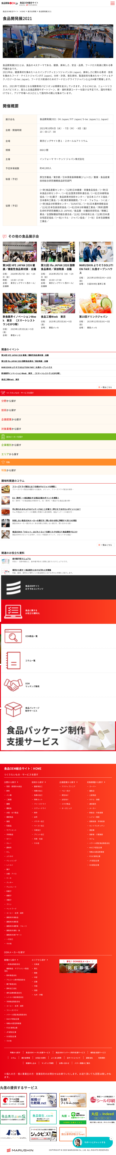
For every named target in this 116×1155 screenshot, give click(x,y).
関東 (35, 973)
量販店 (91, 791)
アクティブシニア (68, 786)
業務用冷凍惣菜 (12, 922)
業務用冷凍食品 (12, 917)
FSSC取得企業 (94, 856)
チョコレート (11, 887)
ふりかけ (9, 856)
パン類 (8, 795)
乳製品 (8, 826)
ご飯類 (8, 799)
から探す (8, 401)
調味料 (8, 847)
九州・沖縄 (38, 995)
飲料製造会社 (11, 975)
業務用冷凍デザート (14, 935)
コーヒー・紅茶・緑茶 (15, 913)
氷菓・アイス (11, 874)
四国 (35, 990)
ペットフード (11, 908)
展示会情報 (32, 11)
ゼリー (8, 839)
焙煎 (35, 817)
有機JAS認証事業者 (96, 852)
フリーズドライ (40, 804)
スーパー (92, 786)
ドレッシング (11, 860)
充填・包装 (38, 839)
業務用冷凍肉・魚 (13, 930)
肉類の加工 (38, 791)
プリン (8, 904)
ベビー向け (66, 791)
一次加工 (9, 939)
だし (8, 852)
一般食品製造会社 (13, 964)
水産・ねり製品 (12, 812)
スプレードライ (40, 808)
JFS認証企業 (94, 860)
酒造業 (91, 830)
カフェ (91, 839)
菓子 (8, 869)
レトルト (9, 865)
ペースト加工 (39, 826)
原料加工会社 (11, 988)
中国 (35, 986)
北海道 (36, 964)
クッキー (9, 882)
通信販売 (92, 804)
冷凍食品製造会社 (13, 1001)
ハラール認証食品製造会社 (99, 843)
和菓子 (8, 891)
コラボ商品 (66, 804)
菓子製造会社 (11, 984)
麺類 (8, 804)
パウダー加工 (39, 821)
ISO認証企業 (94, 865)
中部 (35, 977)
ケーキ (8, 878)
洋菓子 (8, 900)
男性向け (65, 795)
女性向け (65, 799)
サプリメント (11, 830)
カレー (8, 843)
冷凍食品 (9, 834)
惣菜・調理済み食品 (14, 786)
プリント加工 (39, 834)
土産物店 (92, 795)
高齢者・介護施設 (96, 834)
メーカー (92, 808)
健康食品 (9, 817)
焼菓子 (8, 895)
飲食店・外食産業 (96, 812)
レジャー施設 (94, 817)
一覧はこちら (106, 387)
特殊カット (38, 799)
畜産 (8, 821)
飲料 (8, 791)
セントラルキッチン (97, 826)
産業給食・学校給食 (97, 821)
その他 (8, 943)
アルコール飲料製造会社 (15, 980)
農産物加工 (38, 786)
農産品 (8, 808)
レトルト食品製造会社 (15, 997)
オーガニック (67, 808)
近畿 (35, 981)
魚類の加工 (38, 795)
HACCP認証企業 (95, 847)
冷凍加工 (37, 830)
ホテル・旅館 (94, 799)
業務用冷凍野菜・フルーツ (16, 926)
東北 (35, 968)
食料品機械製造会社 (14, 993)
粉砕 (35, 812)
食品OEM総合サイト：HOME (14, 11)
